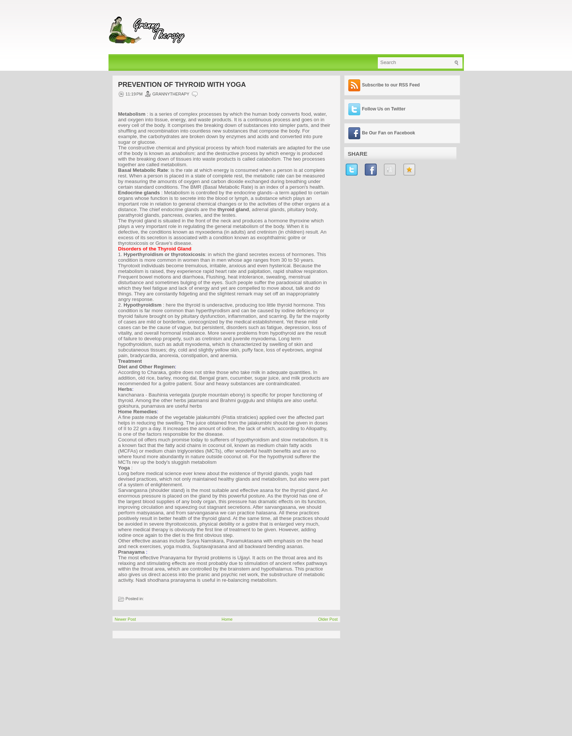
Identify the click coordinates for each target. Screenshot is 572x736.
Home (226, 619)
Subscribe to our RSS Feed (391, 85)
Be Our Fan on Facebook (388, 133)
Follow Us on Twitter (384, 109)
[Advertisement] (168, 685)
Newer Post (125, 619)
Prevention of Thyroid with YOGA (182, 84)
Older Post (328, 619)
